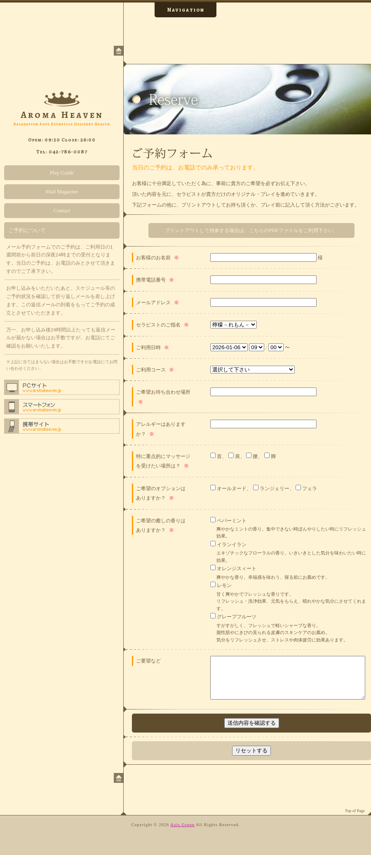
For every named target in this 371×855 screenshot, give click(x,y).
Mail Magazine (61, 191)
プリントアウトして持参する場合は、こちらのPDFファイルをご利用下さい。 (251, 230)
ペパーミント (231, 520)
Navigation (185, 9)
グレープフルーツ (236, 616)
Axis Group (182, 824)
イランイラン (231, 544)
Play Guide (62, 172)
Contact (62, 210)
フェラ (309, 488)
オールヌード (231, 488)
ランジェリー (273, 488)
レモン (224, 585)
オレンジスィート (236, 568)
